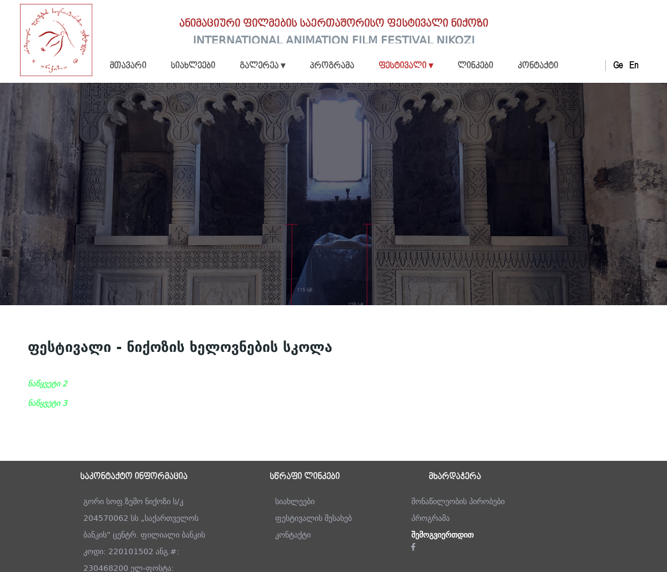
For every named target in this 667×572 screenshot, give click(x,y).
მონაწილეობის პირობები (458, 501)
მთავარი (127, 66)
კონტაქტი (537, 66)
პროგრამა (332, 66)
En (633, 65)
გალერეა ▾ (262, 66)
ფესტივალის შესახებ (313, 518)
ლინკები (475, 66)
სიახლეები (193, 66)
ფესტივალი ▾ (406, 66)
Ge (618, 65)
